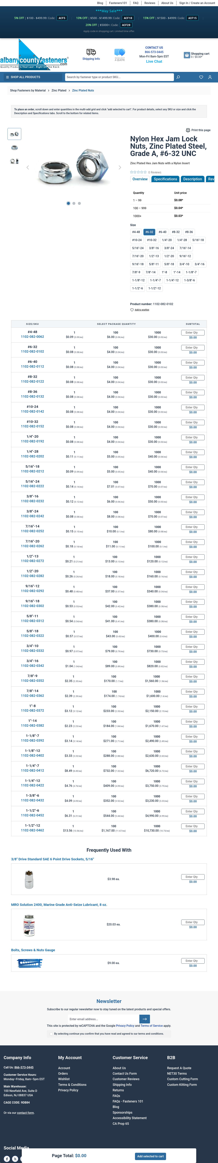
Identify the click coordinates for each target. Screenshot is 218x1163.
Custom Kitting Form (182, 1085)
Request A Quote (179, 1068)
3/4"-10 (184, 264)
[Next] (120, 167)
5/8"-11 (154, 264)
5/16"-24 (138, 248)
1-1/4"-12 (172, 280)
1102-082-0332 (32, 651)
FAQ (135, 3)
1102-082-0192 (32, 441)
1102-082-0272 (32, 561)
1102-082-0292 (32, 591)
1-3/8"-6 (189, 280)
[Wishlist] (201, 77)
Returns (118, 1090)
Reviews (149, 3)
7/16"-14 (185, 248)
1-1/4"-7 (155, 280)
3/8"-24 (169, 248)
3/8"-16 (154, 248)
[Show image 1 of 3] (68, 203)
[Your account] (210, 77)
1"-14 (176, 272)
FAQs (116, 1096)
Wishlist (64, 1079)
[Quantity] (193, 332)
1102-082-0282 (32, 576)
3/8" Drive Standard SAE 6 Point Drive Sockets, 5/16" (52, 859)
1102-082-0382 (32, 725)
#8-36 (189, 232)
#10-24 (137, 240)
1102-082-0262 (32, 546)
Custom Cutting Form (182, 1079)
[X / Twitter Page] (15, 1159)
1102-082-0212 (32, 471)
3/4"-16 (199, 264)
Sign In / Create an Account (197, 3)
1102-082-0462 (32, 830)
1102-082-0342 (32, 666)
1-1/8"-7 (191, 272)
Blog (100, 3)
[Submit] (144, 1019)
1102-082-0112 (32, 366)
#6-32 (149, 232)
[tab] (192, 179)
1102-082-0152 (32, 426)
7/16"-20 (138, 256)
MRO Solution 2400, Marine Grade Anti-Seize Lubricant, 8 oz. (59, 905)
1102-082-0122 (32, 381)
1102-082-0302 (32, 606)
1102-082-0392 (32, 740)
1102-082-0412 (32, 770)
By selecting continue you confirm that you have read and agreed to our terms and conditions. (109, 1033)
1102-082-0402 (32, 755)
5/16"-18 (198, 240)
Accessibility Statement (130, 1118)
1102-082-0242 (32, 516)
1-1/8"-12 (138, 280)
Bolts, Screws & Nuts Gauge (33, 950)
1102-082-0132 (32, 396)
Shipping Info (122, 1085)
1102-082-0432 (32, 800)
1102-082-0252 (32, 531)
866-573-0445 (154, 52)
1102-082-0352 (32, 681)
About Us (167, 3)
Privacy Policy (125, 1025)
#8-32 (176, 232)
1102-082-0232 (32, 501)
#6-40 (162, 232)
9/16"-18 (138, 264)
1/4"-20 (167, 240)
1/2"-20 (169, 256)
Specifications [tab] (165, 179)
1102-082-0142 (32, 411)
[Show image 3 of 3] (79, 203)
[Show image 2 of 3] (73, 203)
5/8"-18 (169, 264)
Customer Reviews (126, 1079)
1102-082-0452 (32, 815)
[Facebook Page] (7, 1159)
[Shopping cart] (196, 55)
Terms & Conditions (72, 1085)
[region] (65, 167)
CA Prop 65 (121, 1124)
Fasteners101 (118, 3)
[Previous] (27, 167)
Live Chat (154, 61)
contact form (25, 1113)
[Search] (178, 77)
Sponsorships (122, 1112)
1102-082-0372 (32, 710)
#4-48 (136, 232)
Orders (63, 1073)
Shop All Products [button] (23, 77)
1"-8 (164, 272)
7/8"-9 (136, 272)
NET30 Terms (177, 1073)
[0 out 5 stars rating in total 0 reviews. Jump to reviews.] (145, 172)
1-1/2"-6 (137, 288)
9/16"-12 (185, 256)
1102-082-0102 (32, 351)
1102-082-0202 (32, 456)
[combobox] (119, 77)
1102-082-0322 (32, 636)
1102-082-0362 (32, 696)
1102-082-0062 (32, 337)
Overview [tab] (140, 179)
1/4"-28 (182, 240)
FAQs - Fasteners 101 (128, 1101)
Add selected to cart (150, 1156)
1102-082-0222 (32, 486)
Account (64, 1068)
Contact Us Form (125, 1073)
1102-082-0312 (32, 621)
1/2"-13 (154, 256)
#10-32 (151, 240)
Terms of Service (152, 1025)
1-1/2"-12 (154, 288)
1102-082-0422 (32, 785)
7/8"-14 (150, 272)
